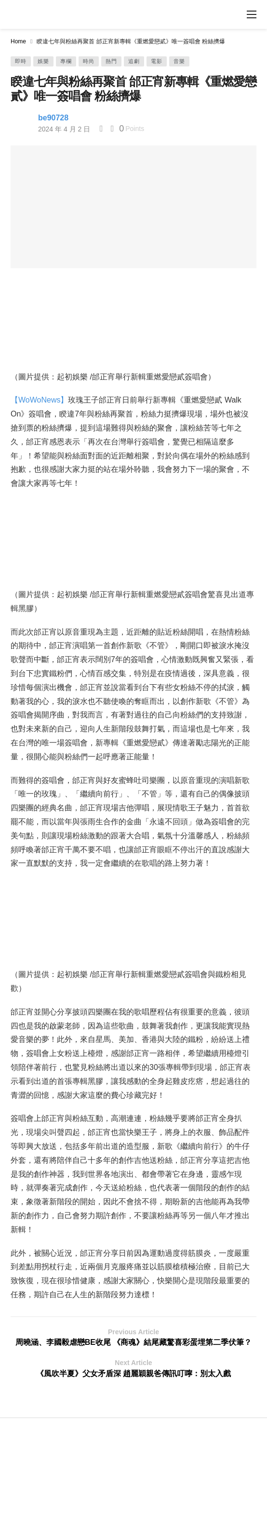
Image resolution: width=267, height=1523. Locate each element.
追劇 (134, 61)
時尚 (88, 61)
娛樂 (43, 61)
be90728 (53, 118)
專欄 (66, 61)
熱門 (111, 61)
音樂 (179, 61)
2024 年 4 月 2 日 (64, 129)
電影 (156, 61)
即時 (21, 61)
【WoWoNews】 (39, 400)
